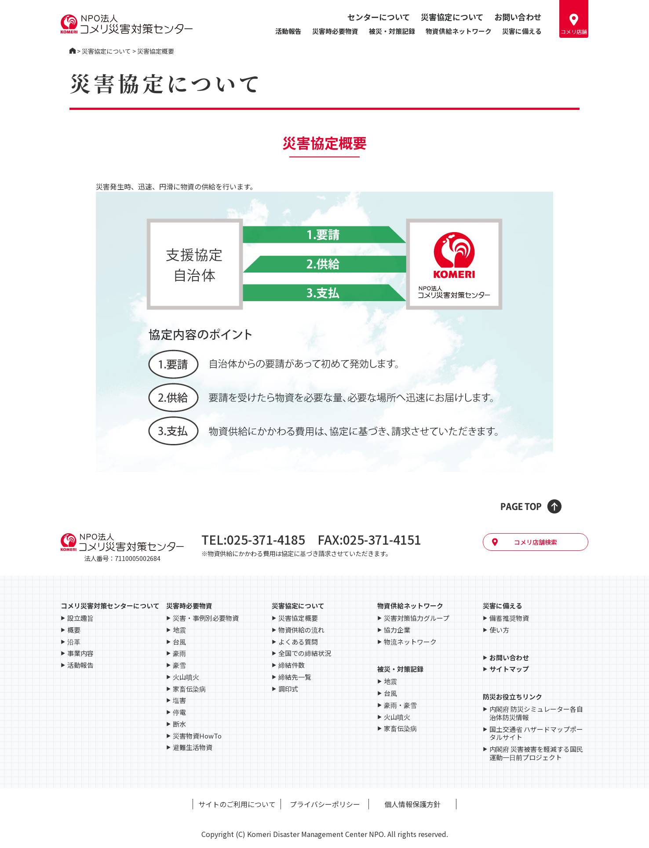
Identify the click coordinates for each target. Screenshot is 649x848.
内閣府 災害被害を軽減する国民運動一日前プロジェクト (536, 753)
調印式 (288, 689)
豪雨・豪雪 (400, 705)
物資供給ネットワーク (459, 31)
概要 (73, 630)
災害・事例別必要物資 (206, 618)
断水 (179, 724)
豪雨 (179, 653)
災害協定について (452, 17)
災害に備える (522, 31)
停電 (179, 712)
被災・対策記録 (392, 31)
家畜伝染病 (189, 689)
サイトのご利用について (237, 804)
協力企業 (397, 630)
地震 (179, 630)
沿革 (73, 642)
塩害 (179, 700)
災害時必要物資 (335, 31)
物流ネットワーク (410, 642)
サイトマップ (509, 669)
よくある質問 (298, 642)
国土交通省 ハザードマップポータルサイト (536, 733)
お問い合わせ (518, 17)
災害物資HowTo (197, 736)
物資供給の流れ (301, 630)
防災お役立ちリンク (512, 696)
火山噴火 (186, 677)
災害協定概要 (298, 618)
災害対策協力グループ (416, 618)
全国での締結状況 (304, 653)
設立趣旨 (80, 618)
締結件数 (291, 665)
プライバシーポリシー (325, 804)
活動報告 (288, 31)
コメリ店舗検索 (535, 542)
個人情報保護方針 (412, 804)
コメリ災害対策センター (72, 51)
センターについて (378, 17)
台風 (179, 642)
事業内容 (80, 653)
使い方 (499, 630)
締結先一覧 (294, 677)
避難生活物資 (192, 747)
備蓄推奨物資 (509, 618)
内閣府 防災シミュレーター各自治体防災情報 (536, 713)
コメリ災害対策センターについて (110, 605)
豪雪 (179, 665)
